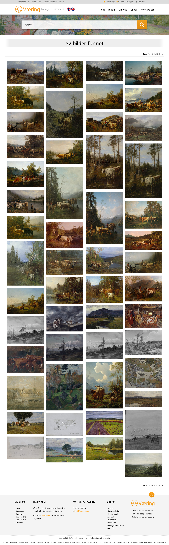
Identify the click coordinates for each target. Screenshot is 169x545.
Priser (61, 2)
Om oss (122, 9)
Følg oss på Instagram (143, 517)
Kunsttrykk (112, 520)
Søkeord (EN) (21, 517)
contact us (46, 515)
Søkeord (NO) (21, 520)
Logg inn (130, 2)
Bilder (134, 9)
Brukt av (111, 528)
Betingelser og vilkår (116, 525)
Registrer (140, 2)
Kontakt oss (147, 9)
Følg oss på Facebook (143, 510)
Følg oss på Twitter (142, 513)
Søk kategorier (20, 2)
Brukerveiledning (114, 511)
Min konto (19, 523)
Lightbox (120, 2)
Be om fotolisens (34, 2)
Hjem (102, 9)
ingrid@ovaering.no (81, 511)
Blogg (111, 9)
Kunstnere (20, 514)
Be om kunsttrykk (50, 2)
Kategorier (20, 511)
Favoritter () (109, 2)
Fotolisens (112, 523)
